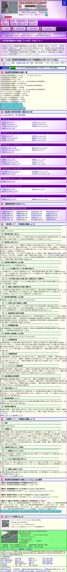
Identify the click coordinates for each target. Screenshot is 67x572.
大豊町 (39, 126)
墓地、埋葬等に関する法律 (52, 253)
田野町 (7, 160)
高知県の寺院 (25, 35)
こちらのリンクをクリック (37, 491)
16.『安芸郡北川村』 (19, 28)
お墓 (29, 432)
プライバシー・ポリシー (9, 549)
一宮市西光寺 (16, 569)
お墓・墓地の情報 (48, 563)
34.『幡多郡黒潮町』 (48, 28)
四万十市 (38, 148)
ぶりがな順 (3, 115)
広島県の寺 (49, 213)
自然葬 (9, 251)
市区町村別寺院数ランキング (9, 104)
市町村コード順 (13, 115)
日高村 (7, 181)
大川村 (38, 124)
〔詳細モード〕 (5, 63)
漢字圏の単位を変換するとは (52, 569)
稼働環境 (21, 549)
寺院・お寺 (18, 560)
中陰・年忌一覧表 (48, 558)
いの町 (37, 122)
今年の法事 (18, 558)
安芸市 (6, 122)
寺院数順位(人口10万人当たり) (10, 106)
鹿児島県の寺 (35, 219)
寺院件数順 (21, 115)
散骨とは (31, 563)
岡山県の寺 (34, 213)
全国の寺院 (9, 35)
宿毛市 (37, 150)
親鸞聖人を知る (19, 562)
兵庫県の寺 (20, 211)
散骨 (29, 253)
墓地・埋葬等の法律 (20, 563)
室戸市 (37, 189)
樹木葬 (38, 442)
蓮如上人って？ (33, 560)
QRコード (17, 522)
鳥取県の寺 (5, 213)
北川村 (38, 136)
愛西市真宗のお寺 (6, 569)
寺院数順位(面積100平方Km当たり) (11, 108)
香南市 (37, 140)
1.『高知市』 (6, 28)
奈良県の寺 (34, 211)
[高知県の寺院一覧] (22, 63)
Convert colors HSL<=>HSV (43, 571)
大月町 (9, 126)
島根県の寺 (20, 213)
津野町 (37, 160)
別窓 (21, 104)
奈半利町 (39, 171)
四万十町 (9, 150)
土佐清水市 (9, 164)
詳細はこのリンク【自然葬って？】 (11, 476)
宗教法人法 (4, 563)
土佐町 (37, 164)
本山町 (9, 191)
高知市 (7, 140)
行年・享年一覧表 (48, 560)
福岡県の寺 (5, 217)
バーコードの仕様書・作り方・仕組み (23, 571)
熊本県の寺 (49, 217)
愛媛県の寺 (49, 215)
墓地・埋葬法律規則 (6, 560)
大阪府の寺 (5, 211)
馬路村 (7, 124)
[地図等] (55, 67)
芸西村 (38, 138)
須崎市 (7, 152)
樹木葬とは (32, 558)
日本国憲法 (4, 565)
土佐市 (36, 162)
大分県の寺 (5, 219)
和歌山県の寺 (50, 211)
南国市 (7, 173)
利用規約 (29, 549)
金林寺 (6, 68)
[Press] (13, 68)
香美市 (6, 136)
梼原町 (39, 199)
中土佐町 (9, 171)
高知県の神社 (41, 33)
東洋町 (9, 162)
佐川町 (8, 148)
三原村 (7, 189)
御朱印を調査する (48, 562)
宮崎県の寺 (20, 219)
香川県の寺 (34, 215)
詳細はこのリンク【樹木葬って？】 (11, 415)
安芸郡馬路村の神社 (59, 33)
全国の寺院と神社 (8, 33)
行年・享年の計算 (6, 562)
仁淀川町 (40, 173)
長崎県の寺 (34, 217)
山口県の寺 (5, 215)
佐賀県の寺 (20, 217)
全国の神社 (26, 33)
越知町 (7, 128)
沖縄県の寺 (49, 219)
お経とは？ (32, 562)
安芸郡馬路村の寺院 (41, 35)
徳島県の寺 (20, 215)
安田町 (8, 199)
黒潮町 (9, 138)
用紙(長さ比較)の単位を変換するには (32, 569)
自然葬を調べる (5, 558)
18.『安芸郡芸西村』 (33, 28)
